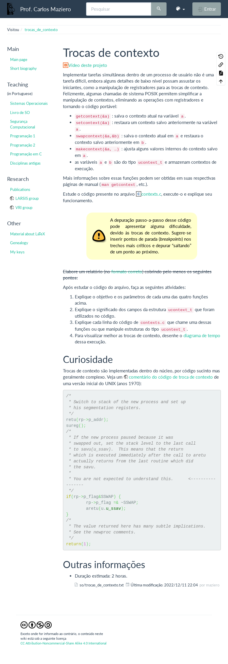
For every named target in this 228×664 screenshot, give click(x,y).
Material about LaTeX (27, 233)
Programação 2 (22, 145)
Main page (18, 59)
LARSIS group (27, 198)
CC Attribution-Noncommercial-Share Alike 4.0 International (63, 643)
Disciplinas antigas (25, 163)
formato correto (126, 271)
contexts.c (151, 194)
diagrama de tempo (201, 335)
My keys (17, 252)
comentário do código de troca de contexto (171, 377)
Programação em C (26, 154)
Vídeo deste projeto (87, 65)
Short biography (23, 68)
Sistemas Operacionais (29, 103)
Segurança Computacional (22, 124)
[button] (180, 9)
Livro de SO (20, 112)
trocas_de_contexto (41, 29)
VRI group (23, 207)
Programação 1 (22, 136)
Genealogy (19, 242)
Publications (20, 189)
